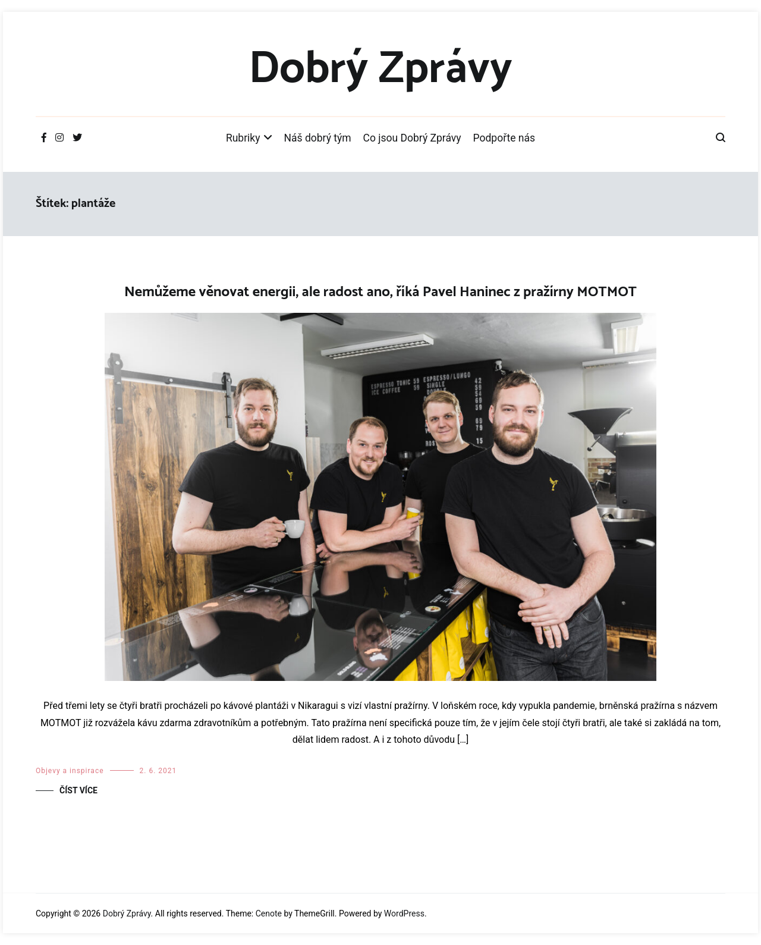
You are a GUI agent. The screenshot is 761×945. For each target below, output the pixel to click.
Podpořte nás (504, 138)
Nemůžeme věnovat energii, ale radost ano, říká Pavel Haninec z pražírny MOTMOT (380, 292)
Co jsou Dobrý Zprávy (412, 138)
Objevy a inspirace (70, 771)
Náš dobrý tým (317, 138)
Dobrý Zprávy (380, 69)
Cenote (269, 913)
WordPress (404, 913)
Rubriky (243, 138)
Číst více (78, 790)
